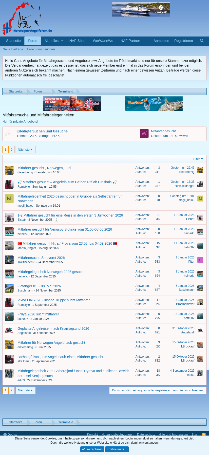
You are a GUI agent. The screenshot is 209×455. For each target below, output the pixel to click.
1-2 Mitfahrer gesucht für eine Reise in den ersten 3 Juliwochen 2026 (70, 215)
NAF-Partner (130, 41)
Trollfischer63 (26, 262)
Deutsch (11, 434)
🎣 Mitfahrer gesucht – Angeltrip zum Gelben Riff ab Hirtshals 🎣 (67, 182)
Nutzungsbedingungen (117, 434)
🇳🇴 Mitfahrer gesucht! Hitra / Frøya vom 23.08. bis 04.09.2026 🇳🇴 (67, 243)
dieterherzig (25, 172)
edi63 (21, 380)
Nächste (24, 149)
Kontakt (92, 434)
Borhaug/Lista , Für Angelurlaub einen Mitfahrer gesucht (60, 357)
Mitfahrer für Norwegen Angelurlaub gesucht (51, 343)
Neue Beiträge (13, 49)
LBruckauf (187, 346)
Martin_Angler (27, 248)
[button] (62, 40)
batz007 (189, 247)
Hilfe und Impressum (173, 434)
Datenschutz (146, 434)
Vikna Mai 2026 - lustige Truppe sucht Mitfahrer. (54, 300)
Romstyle (24, 186)
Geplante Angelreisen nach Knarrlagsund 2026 (53, 328)
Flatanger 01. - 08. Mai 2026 (39, 286)
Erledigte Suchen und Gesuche (42, 131)
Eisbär (22, 219)
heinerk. (23, 234)
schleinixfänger (184, 186)
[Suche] (202, 40)
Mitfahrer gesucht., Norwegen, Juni (44, 168)
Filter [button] (196, 159)
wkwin (183, 136)
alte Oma (24, 361)
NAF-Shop (77, 41)
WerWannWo (103, 41)
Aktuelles (52, 41)
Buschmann (25, 290)
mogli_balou (26, 205)
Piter (191, 261)
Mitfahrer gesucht (163, 131)
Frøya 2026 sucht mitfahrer (38, 314)
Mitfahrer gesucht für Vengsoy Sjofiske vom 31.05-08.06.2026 (65, 229)
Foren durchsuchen (41, 49)
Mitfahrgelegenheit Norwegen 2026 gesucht (51, 272)
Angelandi (24, 333)
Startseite (13, 41)
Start (194, 434)
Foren (32, 41)
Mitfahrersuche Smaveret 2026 (41, 258)
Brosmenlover (185, 304)
